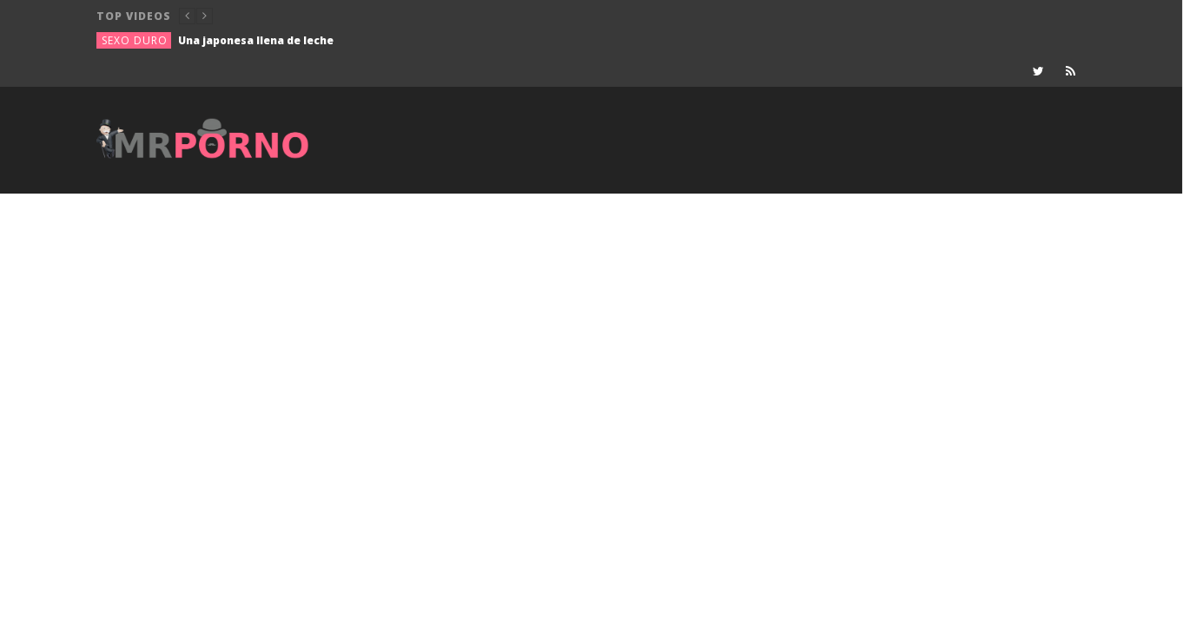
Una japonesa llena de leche (256, 40)
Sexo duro (135, 40)
